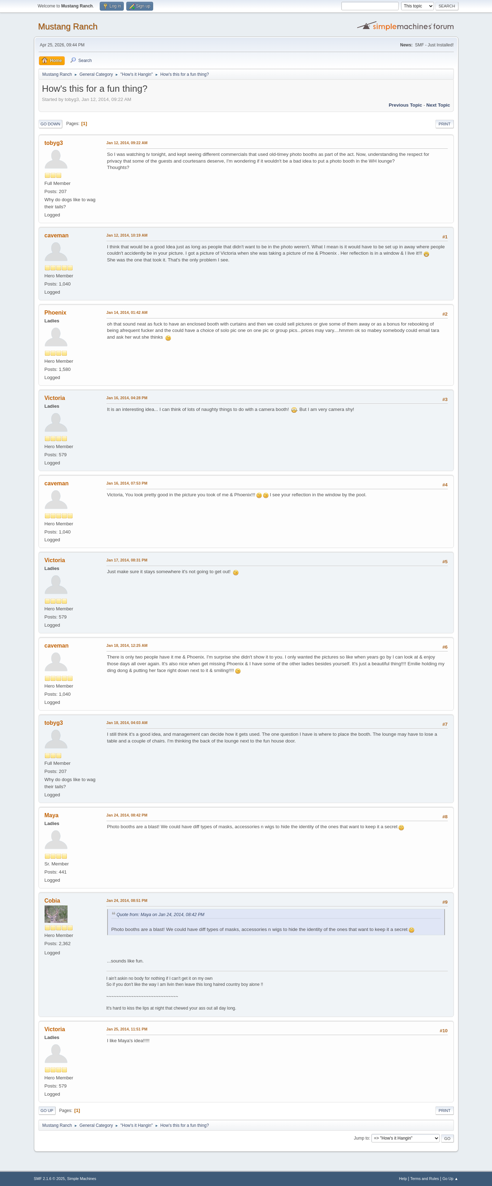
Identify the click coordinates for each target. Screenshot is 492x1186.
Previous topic (405, 105)
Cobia (52, 901)
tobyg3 (54, 143)
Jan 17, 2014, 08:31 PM (126, 560)
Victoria (55, 398)
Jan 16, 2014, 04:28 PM (126, 398)
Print (445, 124)
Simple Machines (81, 1178)
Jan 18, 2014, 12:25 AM (126, 645)
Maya (52, 815)
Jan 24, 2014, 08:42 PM (126, 815)
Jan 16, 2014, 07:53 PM (126, 483)
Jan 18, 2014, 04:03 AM (126, 723)
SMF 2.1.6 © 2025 (49, 1178)
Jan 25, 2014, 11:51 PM (126, 1029)
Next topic (438, 105)
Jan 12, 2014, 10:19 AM (126, 235)
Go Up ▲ (450, 1178)
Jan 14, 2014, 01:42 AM (126, 312)
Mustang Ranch (68, 26)
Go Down (50, 124)
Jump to (361, 1138)
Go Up (47, 1110)
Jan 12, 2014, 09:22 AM (126, 143)
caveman (57, 235)
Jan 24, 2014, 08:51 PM (126, 900)
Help (403, 1178)
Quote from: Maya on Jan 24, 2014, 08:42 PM (160, 914)
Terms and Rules (424, 1178)
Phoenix (55, 313)
